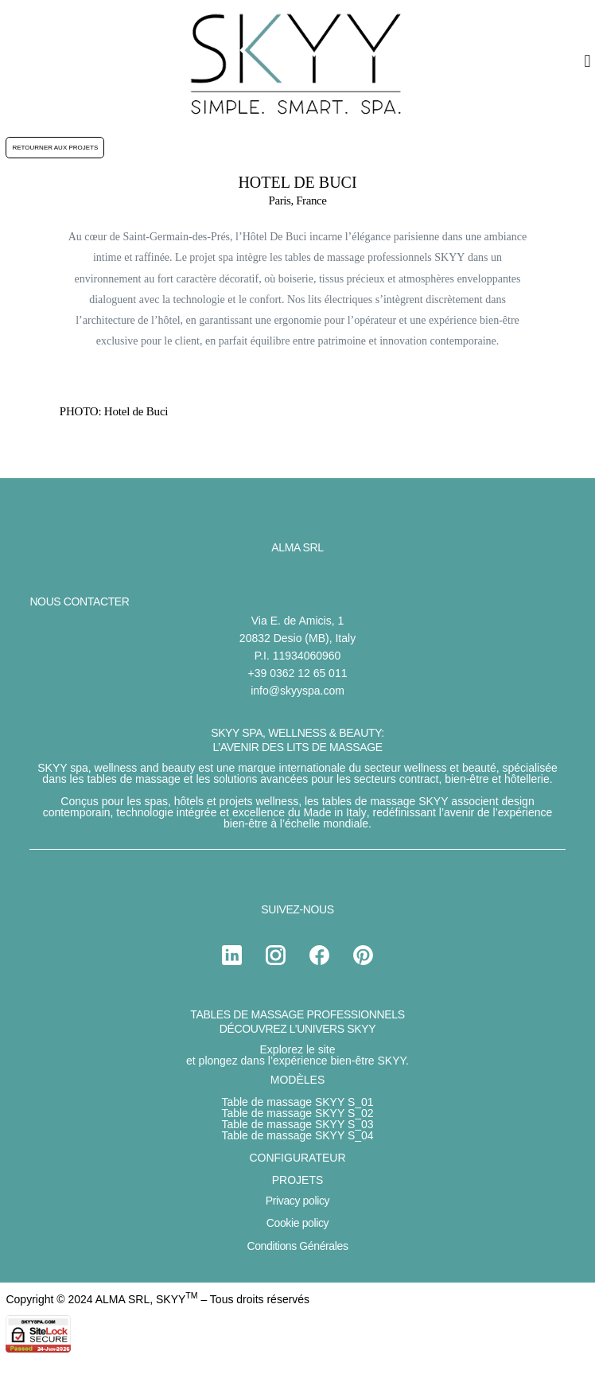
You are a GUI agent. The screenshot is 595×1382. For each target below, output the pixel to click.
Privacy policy (297, 1200)
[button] (587, 61)
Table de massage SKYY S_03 (297, 1124)
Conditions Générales (297, 1246)
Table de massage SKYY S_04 (297, 1135)
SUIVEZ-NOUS (297, 909)
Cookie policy (297, 1223)
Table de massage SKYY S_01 (297, 1102)
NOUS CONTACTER (79, 601)
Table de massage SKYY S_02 (297, 1113)
